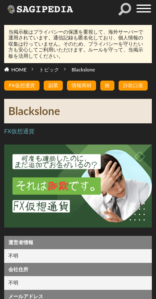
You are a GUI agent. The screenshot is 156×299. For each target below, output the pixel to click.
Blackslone (83, 69)
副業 (53, 85)
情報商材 (82, 85)
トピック (49, 69)
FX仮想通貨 (22, 85)
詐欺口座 (133, 85)
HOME (19, 69)
